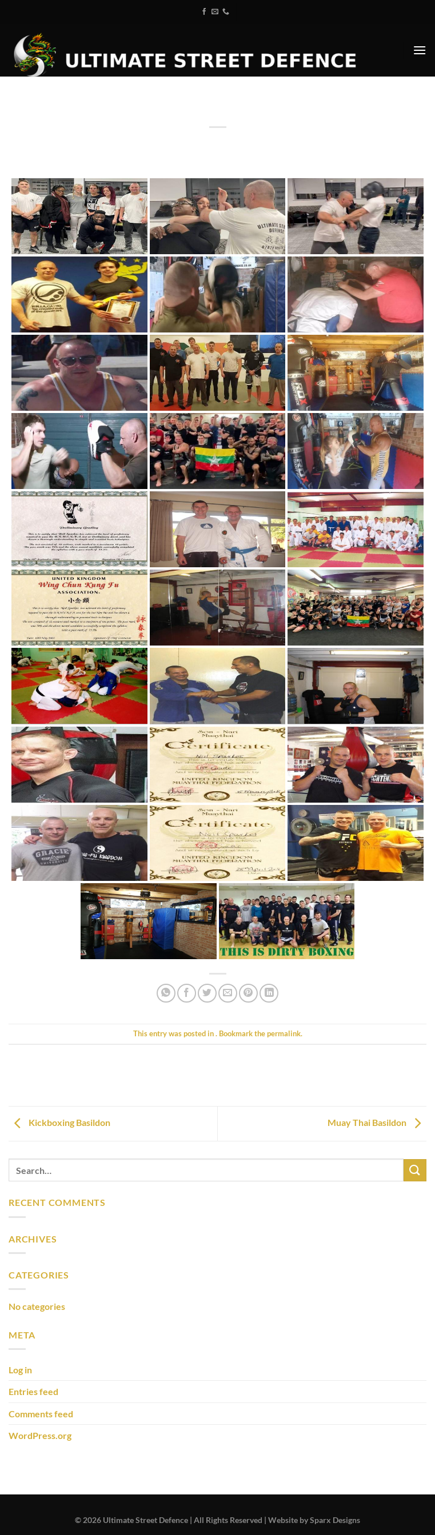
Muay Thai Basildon (377, 1122)
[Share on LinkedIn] (269, 993)
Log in (20, 1369)
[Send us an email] (214, 12)
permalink (284, 1033)
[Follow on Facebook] (204, 12)
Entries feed (33, 1391)
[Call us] (225, 12)
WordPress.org (40, 1435)
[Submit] (415, 1170)
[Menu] (419, 50)
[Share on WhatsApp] (166, 993)
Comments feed (41, 1413)
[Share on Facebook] (186, 993)
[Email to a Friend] (227, 993)
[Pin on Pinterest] (248, 993)
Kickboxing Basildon (59, 1122)
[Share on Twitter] (207, 993)
